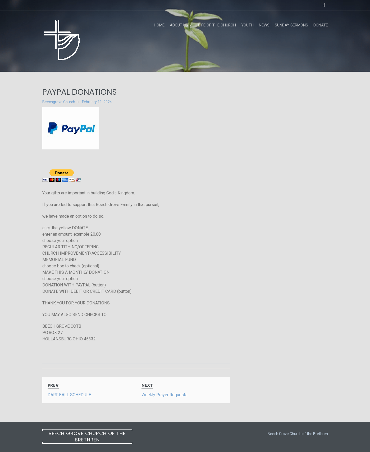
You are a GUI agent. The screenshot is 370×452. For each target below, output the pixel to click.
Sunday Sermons (291, 25)
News (264, 25)
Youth (247, 25)
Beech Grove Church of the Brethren (87, 436)
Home (159, 25)
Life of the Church (217, 25)
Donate (320, 25)
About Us (179, 25)
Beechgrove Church (58, 102)
